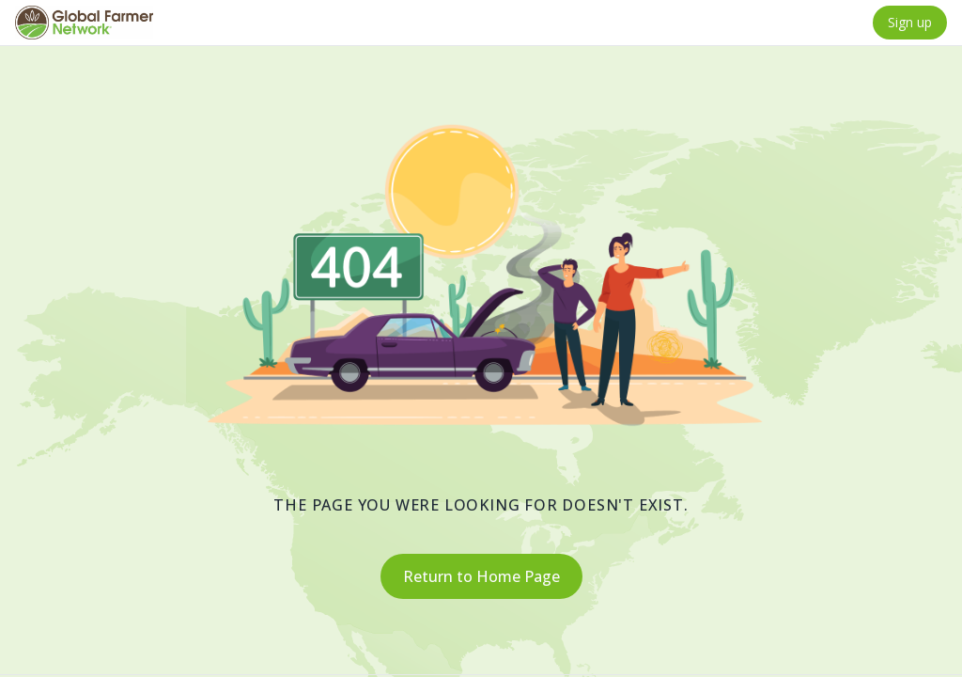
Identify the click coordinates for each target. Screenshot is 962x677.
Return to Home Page (481, 576)
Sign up (910, 22)
